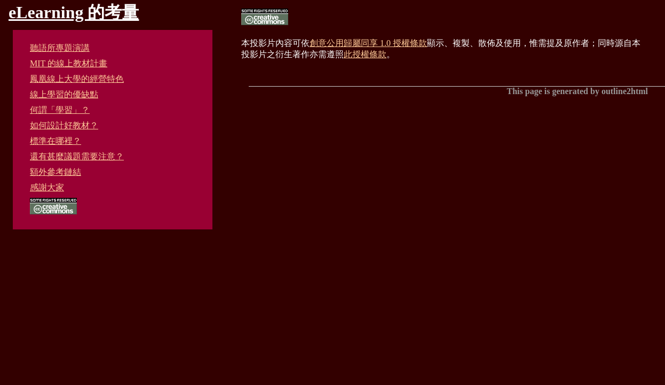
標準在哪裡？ (55, 140)
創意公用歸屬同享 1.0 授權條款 (368, 43)
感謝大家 (47, 187)
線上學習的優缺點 (64, 94)
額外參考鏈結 (55, 171)
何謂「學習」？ (60, 109)
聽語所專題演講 (60, 47)
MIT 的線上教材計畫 (68, 63)
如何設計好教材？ (64, 125)
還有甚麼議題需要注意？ (77, 156)
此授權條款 (365, 54)
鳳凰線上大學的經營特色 (77, 78)
